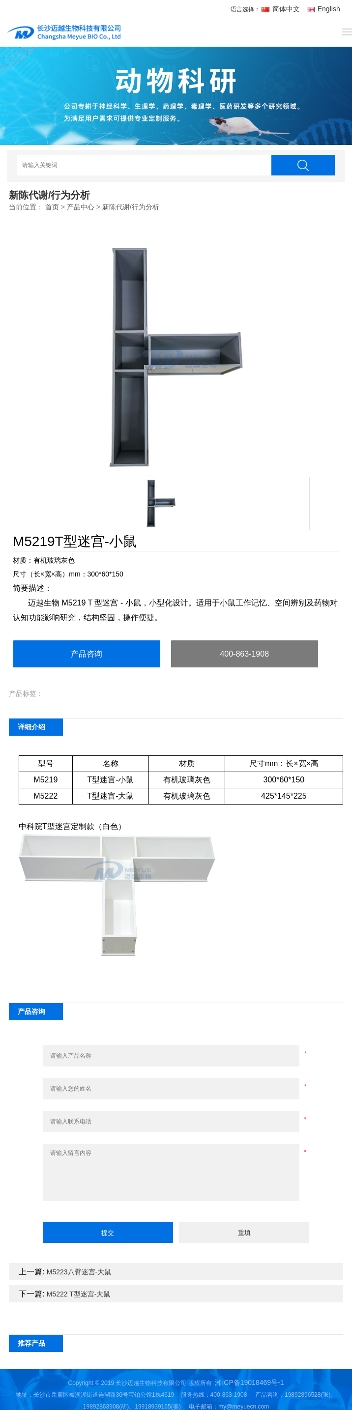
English (323, 9)
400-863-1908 (244, 654)
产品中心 (80, 207)
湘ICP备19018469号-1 (249, 1382)
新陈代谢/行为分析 (130, 207)
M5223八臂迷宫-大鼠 (79, 1272)
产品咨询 (86, 654)
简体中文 (282, 9)
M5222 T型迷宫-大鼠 (79, 1294)
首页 (52, 207)
